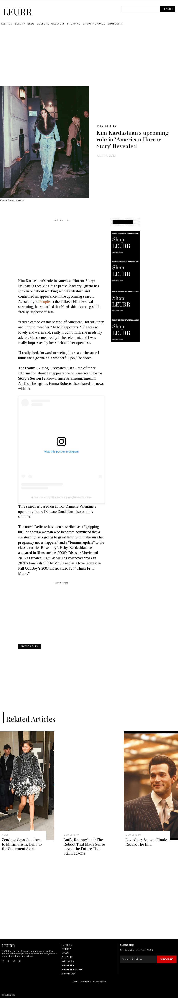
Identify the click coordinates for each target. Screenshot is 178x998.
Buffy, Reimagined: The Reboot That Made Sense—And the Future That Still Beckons (83, 845)
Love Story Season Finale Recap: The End (143, 841)
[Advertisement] (89, 60)
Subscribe (167, 956)
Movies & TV (106, 126)
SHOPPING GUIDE (122, 222)
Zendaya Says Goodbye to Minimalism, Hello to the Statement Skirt (20, 843)
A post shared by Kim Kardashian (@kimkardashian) (61, 497)
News (5, 835)
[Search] (167, 9)
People (44, 301)
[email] (138, 957)
